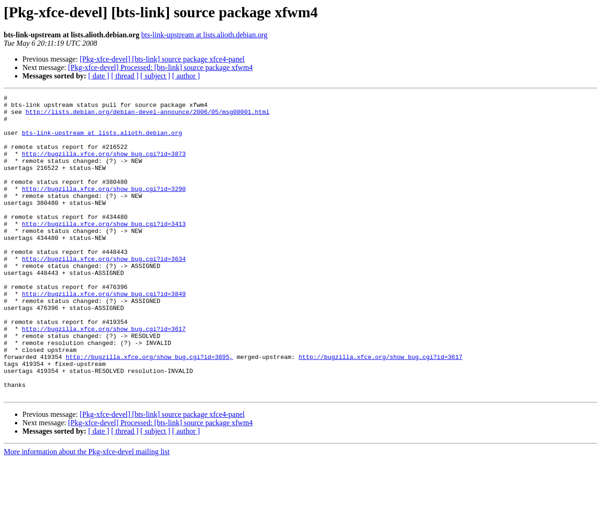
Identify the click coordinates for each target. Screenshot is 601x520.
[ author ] (186, 76)
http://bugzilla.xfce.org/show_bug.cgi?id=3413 (104, 250)
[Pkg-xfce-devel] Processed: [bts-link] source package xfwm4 (160, 67)
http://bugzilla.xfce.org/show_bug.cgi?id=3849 (104, 334)
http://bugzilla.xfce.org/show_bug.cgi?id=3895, (149, 410)
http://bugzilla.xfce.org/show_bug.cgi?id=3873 (104, 166)
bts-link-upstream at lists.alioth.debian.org (204, 35)
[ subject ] (155, 76)
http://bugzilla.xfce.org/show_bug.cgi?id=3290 (104, 208)
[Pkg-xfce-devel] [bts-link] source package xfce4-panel (162, 59)
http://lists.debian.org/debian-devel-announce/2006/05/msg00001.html (148, 116)
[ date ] (98, 76)
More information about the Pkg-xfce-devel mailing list (86, 512)
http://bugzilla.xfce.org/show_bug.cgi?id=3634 (104, 292)
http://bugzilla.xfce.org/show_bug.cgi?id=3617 (104, 376)
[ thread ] (125, 76)
